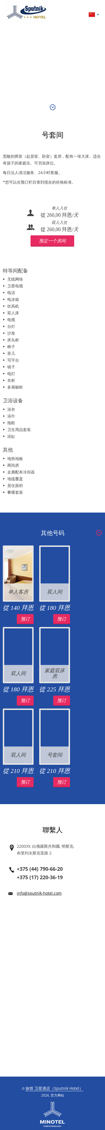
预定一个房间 (52, 240)
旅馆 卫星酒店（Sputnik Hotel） (54, 1088)
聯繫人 (53, 830)
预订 (25, 619)
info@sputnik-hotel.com (39, 893)
